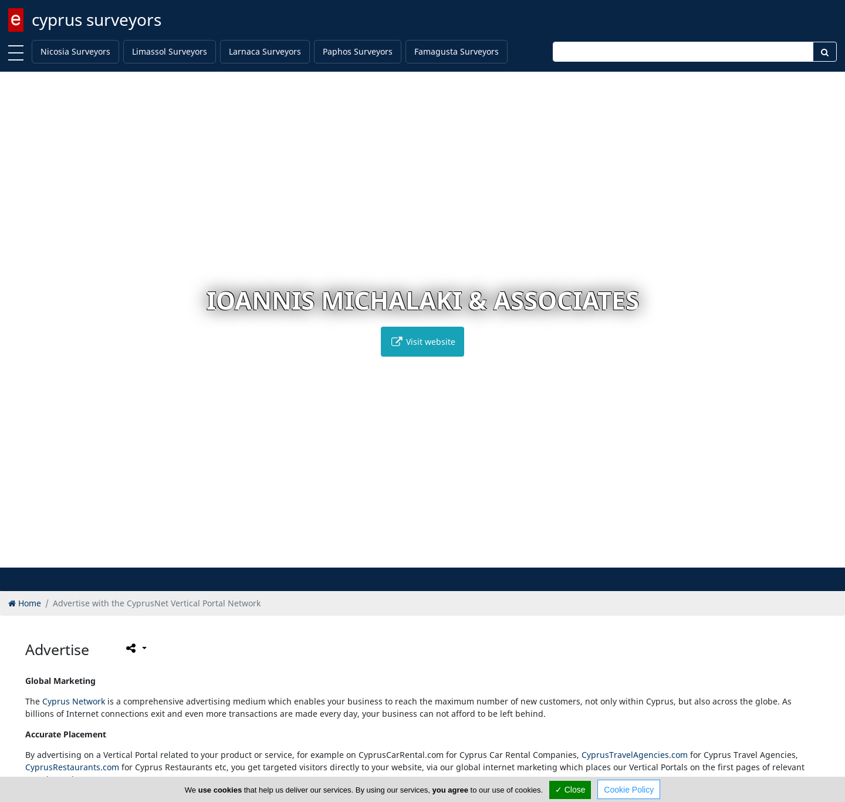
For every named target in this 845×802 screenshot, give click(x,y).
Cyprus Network (73, 701)
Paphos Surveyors (358, 51)
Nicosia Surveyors (75, 51)
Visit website (422, 341)
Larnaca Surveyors (265, 51)
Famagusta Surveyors (456, 51)
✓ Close (570, 789)
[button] (404, 557)
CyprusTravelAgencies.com (635, 754)
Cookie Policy (629, 789)
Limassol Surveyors (169, 51)
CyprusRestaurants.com (72, 767)
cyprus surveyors (96, 19)
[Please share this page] (135, 648)
